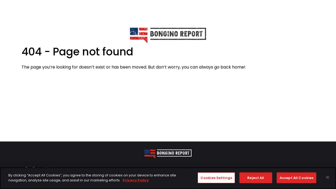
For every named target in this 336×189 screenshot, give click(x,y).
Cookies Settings (216, 178)
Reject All (255, 178)
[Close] (327, 177)
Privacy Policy (136, 180)
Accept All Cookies (296, 178)
